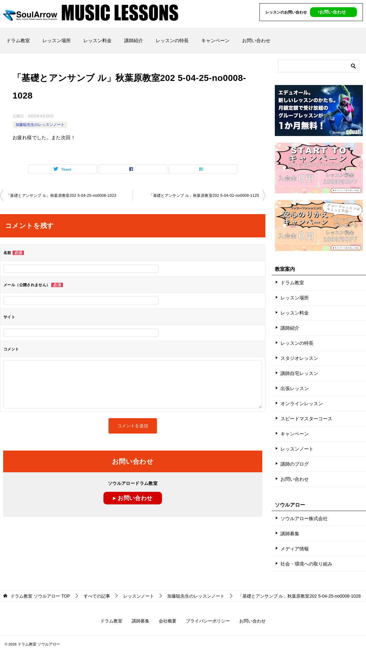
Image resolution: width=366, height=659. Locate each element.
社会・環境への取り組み (306, 563)
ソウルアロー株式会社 (304, 518)
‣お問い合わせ (332, 11)
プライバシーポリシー (208, 620)
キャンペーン (215, 40)
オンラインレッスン (301, 403)
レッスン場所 (56, 40)
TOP (40, 596)
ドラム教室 (18, 40)
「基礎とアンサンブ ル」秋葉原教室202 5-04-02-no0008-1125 (204, 195)
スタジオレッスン (299, 358)
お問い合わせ (256, 40)
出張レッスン (294, 388)
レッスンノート (296, 449)
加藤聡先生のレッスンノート (39, 124)
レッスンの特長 (172, 40)
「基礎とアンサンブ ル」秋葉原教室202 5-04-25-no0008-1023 (61, 195)
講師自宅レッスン (299, 373)
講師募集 (289, 533)
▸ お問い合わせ (132, 498)
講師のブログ (294, 464)
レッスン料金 (97, 40)
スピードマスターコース (306, 418)
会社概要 (167, 620)
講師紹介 (133, 40)
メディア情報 (294, 548)
